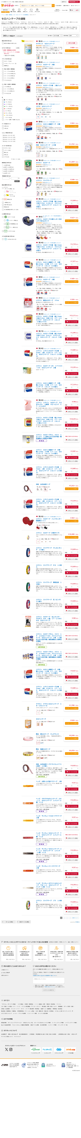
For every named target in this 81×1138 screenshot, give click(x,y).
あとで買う (65, 10)
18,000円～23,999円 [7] (8, 171)
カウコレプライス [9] (10, 195)
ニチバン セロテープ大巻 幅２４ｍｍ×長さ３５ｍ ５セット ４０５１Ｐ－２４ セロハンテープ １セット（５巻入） (49, 336)
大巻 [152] (6, 126)
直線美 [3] (6, 65)
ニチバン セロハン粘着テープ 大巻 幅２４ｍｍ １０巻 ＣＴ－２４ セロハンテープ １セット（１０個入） (49, 671)
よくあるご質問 (5, 972)
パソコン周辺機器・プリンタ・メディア (31, 1006)
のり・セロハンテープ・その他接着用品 (21, 14)
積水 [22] (6, 152)
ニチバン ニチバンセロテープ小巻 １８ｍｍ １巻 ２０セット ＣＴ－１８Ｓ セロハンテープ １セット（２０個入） (49, 353)
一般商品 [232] (7, 202)
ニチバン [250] (7, 150)
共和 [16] (6, 154)
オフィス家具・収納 (68, 1006)
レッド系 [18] (7, 108)
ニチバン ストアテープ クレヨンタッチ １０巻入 (49, 549)
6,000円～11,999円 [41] (8, 167)
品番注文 (19, 11)
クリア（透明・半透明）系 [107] (12, 119)
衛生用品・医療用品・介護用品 (8, 1011)
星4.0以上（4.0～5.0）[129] (9, 137)
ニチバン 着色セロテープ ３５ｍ (47, 300)
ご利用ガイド (4, 970)
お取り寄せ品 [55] (8, 204)
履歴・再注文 (13, 11)
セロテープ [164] (7, 61)
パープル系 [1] (8, 104)
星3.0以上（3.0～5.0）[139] (9, 141)
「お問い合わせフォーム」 (49, 986)
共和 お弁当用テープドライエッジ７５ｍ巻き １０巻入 (49, 765)
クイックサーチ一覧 (62, 1025)
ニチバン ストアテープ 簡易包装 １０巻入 (49, 583)
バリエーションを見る (71, 50)
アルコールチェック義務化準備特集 (20, 1025)
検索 (53, 5)
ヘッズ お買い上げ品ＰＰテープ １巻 (49, 781)
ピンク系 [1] (7, 110)
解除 (18, 47)
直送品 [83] (6, 207)
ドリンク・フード (15, 1008)
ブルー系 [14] (7, 102)
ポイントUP (37, 11)
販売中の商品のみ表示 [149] (10, 43)
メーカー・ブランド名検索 (19, 1013)
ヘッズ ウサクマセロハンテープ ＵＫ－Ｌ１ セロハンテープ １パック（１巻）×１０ (49, 800)
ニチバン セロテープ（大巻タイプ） (48, 533)
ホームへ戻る (9, 922)
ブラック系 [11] (8, 99)
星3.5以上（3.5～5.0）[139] (9, 139)
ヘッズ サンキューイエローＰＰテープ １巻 (49, 817)
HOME (16, 5)
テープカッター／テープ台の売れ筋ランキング (52, 216)
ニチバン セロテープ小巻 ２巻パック (49, 85)
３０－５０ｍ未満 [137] (9, 91)
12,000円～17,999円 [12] (8, 169)
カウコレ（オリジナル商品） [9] (9, 188)
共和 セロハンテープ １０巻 (46, 145)
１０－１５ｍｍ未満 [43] (9, 71)
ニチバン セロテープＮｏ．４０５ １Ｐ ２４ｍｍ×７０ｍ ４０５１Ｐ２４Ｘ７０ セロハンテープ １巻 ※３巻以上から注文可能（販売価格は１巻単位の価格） (49, 655)
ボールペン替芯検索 (43, 1013)
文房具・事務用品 (9, 14)
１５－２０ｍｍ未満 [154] (9, 73)
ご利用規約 (31, 1034)
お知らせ (73, 1034)
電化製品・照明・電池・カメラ (49, 1006)
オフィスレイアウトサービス (15, 1022)
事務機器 (60, 1006)
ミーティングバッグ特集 (58, 1022)
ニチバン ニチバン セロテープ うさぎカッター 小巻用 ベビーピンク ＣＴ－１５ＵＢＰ (49, 404)
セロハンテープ (41, 719)
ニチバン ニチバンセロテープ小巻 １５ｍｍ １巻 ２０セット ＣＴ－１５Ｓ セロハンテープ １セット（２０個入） (49, 689)
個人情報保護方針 (23, 1034)
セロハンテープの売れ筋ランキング (51, 41)
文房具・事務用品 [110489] (9, 50)
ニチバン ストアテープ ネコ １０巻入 (49, 566)
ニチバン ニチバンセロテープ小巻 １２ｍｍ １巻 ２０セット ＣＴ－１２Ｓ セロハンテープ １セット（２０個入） (49, 502)
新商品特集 (3, 1022)
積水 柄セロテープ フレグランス (47, 734)
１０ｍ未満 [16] (7, 86)
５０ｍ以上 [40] (7, 93)
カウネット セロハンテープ (45, 43)
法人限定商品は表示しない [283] (11, 209)
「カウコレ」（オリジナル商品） (8, 1004)
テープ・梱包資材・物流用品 (32, 1008)
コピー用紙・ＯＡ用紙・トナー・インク (10, 1006)
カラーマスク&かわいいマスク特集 (42, 1022)
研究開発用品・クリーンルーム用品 (25, 1011)
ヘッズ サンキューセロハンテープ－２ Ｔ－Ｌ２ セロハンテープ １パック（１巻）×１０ (49, 850)
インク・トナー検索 (32, 1013)
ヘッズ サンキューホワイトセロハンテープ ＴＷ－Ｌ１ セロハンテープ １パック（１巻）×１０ (49, 885)
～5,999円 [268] (6, 165)
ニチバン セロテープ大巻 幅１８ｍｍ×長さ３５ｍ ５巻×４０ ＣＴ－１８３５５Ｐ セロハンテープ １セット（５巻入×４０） (49, 420)
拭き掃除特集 (43, 1025)
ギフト (22, 1008)
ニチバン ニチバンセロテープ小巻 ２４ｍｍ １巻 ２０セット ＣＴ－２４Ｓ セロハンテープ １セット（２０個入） (49, 469)
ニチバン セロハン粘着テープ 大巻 (48, 124)
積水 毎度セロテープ (43, 749)
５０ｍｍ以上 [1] (7, 80)
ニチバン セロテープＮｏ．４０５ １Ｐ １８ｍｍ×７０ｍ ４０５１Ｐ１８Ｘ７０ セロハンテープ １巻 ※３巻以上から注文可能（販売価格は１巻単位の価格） (49, 637)
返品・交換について (72, 942)
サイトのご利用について (7, 1036)
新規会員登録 (74, 1)
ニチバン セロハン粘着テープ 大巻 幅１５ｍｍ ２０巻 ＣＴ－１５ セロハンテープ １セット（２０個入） (49, 385)
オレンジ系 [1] (8, 113)
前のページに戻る (24, 922)
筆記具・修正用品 (51, 1004)
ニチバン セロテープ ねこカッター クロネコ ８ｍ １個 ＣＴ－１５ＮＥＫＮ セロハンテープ (49, 618)
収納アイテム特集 (34, 1025)
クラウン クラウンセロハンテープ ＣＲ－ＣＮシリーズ (49, 705)
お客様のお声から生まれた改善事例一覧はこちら (44, 975)
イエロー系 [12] (8, 115)
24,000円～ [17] (6, 173)
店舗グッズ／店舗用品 (46, 1008)
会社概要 (3, 1034)
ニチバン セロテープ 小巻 (45, 279)
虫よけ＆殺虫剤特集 (6, 1025)
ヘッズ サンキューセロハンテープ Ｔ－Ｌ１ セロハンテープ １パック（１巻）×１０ (49, 835)
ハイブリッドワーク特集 (71, 1022)
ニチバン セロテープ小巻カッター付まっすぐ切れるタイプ (49, 220)
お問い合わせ (4, 975)
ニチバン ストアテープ (44, 180)
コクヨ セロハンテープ (44, 106)
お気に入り (25, 11)
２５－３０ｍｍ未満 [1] (9, 78)
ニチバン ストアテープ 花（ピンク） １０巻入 (49, 600)
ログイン (64, 1)
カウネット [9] (7, 148)
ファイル (58, 1004)
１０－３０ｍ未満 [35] (9, 89)
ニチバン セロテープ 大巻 (45, 64)
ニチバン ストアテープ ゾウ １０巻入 (49, 901)
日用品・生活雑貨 (5, 1008)
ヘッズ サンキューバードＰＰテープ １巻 (49, 867)
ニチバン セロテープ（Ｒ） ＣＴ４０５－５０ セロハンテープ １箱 (49, 367)
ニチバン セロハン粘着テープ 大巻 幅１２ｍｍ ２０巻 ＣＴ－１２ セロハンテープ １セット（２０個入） (49, 451)
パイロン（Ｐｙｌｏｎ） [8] (10, 63)
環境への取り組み (12, 1034)
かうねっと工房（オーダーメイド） (63, 1011)
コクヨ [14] (6, 157)
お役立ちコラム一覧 (28, 1022)
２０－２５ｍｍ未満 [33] (9, 75)
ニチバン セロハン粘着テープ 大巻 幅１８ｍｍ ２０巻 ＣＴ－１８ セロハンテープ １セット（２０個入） (49, 264)
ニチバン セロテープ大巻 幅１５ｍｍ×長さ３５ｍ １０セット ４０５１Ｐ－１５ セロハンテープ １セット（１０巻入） (49, 247)
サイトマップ (17, 1036)
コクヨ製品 (20, 1004)
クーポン (31, 11)
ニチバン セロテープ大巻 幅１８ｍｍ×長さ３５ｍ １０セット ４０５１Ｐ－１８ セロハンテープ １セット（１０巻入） (49, 204)
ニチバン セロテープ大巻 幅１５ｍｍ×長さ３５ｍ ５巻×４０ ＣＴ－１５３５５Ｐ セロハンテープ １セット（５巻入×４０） (49, 319)
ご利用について (62, 942)
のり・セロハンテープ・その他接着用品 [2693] (12, 52)
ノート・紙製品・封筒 (40, 1004)
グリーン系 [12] (8, 106)
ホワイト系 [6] (8, 117)
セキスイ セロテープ (43, 163)
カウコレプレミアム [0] (11, 191)
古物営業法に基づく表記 (64, 1034)
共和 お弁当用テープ (43, 484)
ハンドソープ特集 (52, 1025)
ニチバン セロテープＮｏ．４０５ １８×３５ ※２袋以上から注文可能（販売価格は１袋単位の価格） (49, 436)
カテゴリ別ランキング (6, 1013)
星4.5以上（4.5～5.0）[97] (9, 135)
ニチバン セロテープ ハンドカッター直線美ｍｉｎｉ (49, 520)
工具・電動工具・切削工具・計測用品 (44, 1011)
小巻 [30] (6, 128)
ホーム (3, 14)
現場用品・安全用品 (57, 1008)
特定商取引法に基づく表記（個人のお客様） (46, 1034)
